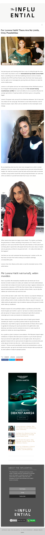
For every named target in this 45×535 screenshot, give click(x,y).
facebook (5, 359)
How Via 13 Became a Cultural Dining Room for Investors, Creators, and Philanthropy (25, 448)
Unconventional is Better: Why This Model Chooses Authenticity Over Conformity (26, 428)
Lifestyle (12, 357)
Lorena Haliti (19, 357)
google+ (19, 359)
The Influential (15, 530)
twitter (12, 359)
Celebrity (6, 357)
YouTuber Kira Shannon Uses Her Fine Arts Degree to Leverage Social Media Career (26, 435)
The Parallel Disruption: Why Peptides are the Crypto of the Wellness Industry (25, 441)
